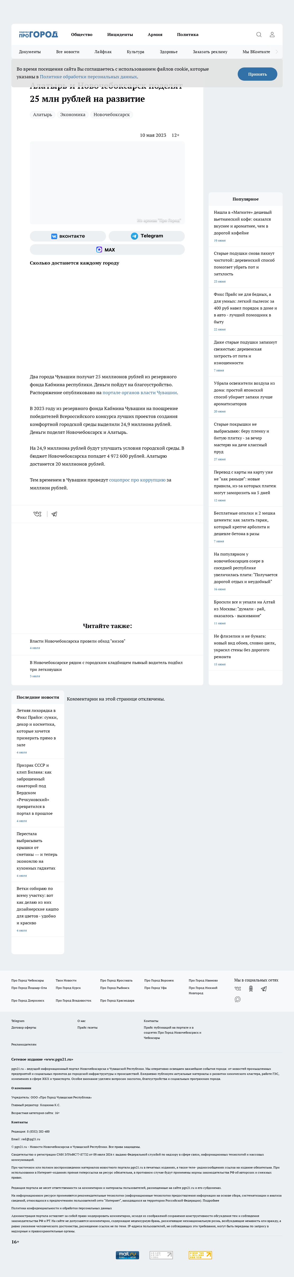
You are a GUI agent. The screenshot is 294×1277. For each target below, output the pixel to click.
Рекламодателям (23, 1044)
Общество (82, 34)
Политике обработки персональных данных (88, 77)
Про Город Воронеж (159, 980)
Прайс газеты (87, 1027)
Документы (30, 51)
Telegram (17, 1021)
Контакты (151, 1021)
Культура (135, 51)
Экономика (72, 114)
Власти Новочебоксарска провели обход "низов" (107, 644)
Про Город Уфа (155, 988)
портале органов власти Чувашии (140, 392)
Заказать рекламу (210, 51)
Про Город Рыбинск (114, 988)
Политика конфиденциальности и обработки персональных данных (61, 1208)
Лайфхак (103, 51)
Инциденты (120, 34)
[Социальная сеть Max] (107, 249)
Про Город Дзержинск (27, 1000)
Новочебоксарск (112, 114)
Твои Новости (66, 980)
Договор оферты (23, 1027)
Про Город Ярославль (116, 980)
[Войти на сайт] (272, 34)
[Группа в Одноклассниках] (251, 988)
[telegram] (56, 514)
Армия (155, 34)
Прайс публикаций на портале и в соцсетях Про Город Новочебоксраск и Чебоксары (172, 1032)
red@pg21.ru (30, 1139)
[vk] (38, 514)
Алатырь (42, 114)
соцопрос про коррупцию (137, 480)
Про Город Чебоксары (27, 980)
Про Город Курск (68, 988)
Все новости (67, 51)
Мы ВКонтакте (256, 51)
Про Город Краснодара (117, 1000)
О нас (81, 1021)
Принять (257, 74)
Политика (188, 34)
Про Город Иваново (203, 980)
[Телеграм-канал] (147, 236)
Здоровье (169, 51)
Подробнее (211, 1200)
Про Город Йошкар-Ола (29, 988)
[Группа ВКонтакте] (68, 236)
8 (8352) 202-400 (38, 1131)
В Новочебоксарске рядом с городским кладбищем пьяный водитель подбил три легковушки (107, 670)
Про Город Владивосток (73, 1000)
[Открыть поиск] (259, 34)
